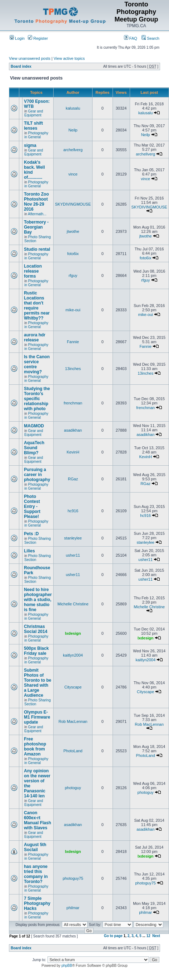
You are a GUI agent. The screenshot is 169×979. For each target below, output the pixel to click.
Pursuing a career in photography (37, 474)
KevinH (72, 452)
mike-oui (72, 310)
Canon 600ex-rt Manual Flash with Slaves (37, 820)
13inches (73, 368)
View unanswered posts (29, 58)
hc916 (73, 511)
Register (38, 38)
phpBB (66, 966)
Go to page (113, 936)
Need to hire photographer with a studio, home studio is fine (38, 599)
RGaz (73, 479)
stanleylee (73, 538)
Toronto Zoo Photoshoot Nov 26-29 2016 (36, 202)
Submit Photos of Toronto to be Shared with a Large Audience (37, 683)
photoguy (73, 788)
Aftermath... (37, 214)
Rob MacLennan (73, 721)
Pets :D (31, 533)
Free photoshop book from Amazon (35, 746)
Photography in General (36, 135)
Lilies (29, 550)
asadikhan (73, 430)
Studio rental (37, 249)
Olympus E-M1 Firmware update (37, 717)
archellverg (73, 150)
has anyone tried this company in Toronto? (36, 874)
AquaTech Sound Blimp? (34, 447)
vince (73, 174)
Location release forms (33, 271)
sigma (30, 145)
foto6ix (73, 253)
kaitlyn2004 (73, 655)
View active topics (69, 58)
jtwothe (73, 231)
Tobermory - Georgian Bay (36, 227)
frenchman (73, 403)
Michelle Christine (73, 604)
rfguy (73, 275)
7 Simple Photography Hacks (37, 903)
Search (150, 38)
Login (17, 38)
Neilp (73, 130)
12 (148, 936)
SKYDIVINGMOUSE (73, 204)
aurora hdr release (34, 337)
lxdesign (73, 633)
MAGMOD (34, 425)
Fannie (73, 342)
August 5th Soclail (35, 847)
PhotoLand (73, 751)
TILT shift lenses (33, 126)
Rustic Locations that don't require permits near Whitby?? (37, 306)
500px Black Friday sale (36, 651)
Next (156, 936)
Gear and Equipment (33, 113)
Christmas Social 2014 (35, 629)
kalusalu (73, 108)
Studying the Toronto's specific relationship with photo (37, 398)
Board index (21, 66)
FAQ (130, 38)
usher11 (73, 555)
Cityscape (72, 687)
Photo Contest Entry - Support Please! (32, 506)
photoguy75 (73, 878)
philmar (72, 908)
